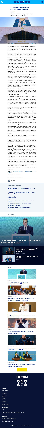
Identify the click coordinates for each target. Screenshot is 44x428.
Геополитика (5, 390)
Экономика (4, 393)
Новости (18, 253)
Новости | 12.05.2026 (6, 244)
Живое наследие (5, 404)
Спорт (3, 402)
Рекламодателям (5, 410)
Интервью (4, 396)
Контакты (4, 413)
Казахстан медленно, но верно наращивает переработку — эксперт (27, 249)
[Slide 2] (28, 263)
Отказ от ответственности (7, 421)
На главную (22, 369)
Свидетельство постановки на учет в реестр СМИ (13, 412)
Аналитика (4, 395)
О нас (3, 409)
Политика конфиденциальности (9, 418)
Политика (13, 6)
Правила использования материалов (10, 420)
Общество (4, 399)
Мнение (3, 398)
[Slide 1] (16, 263)
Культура (4, 401)
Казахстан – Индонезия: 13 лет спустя (27, 257)
